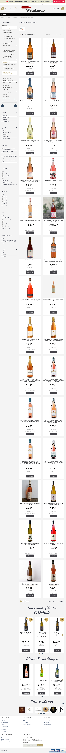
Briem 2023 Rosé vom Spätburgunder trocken (30, 61)
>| (27, 601)
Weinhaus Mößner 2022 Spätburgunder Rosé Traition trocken (53, 583)
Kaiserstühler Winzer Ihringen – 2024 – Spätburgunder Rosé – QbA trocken (53, 260)
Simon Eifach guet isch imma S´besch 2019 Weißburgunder (30, 544)
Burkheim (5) (5, 221)
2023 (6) (4, 202)
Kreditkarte (47, 724)
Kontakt (25, 720)
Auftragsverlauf (5, 739)
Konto (3, 737)
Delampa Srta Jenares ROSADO (53, 180)
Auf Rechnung (48, 720)
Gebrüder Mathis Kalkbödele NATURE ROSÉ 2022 (53, 221)
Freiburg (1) (5, 223)
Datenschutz (4, 722)
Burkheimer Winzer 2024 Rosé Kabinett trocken (53, 101)
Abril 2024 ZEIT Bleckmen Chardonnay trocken (26, 633)
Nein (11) (4, 256)
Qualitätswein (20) (6, 132)
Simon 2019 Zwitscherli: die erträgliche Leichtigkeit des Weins (53, 504)
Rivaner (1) (5, 177)
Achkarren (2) (5, 217)
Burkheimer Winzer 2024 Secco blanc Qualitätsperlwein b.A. (30, 141)
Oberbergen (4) (6, 228)
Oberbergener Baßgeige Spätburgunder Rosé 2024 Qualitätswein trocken (53, 340)
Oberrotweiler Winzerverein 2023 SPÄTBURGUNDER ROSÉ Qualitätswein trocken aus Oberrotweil (53, 380)
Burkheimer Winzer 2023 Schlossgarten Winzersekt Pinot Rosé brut (30, 101)
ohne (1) (4, 205)
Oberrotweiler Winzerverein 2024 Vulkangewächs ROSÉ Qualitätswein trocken (53, 462)
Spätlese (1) (5, 136)
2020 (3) (4, 198)
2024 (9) (4, 203)
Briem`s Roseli (26, 679)
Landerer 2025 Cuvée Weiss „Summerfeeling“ (41, 679)
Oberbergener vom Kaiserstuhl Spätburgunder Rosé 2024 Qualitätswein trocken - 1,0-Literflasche (30, 380)
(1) (3, 171)
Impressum (4, 728)
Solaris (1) (5, 180)
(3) (3, 194)
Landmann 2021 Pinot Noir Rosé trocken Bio (53, 300)
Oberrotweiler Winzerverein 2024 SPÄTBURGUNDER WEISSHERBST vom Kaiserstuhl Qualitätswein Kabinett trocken (30, 463)
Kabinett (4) (5, 130)
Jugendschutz (4, 726)
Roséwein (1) (5, 117)
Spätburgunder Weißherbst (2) (9, 184)
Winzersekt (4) (6, 138)
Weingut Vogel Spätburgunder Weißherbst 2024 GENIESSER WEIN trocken (30, 583)
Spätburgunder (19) (7, 182)
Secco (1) (4, 134)
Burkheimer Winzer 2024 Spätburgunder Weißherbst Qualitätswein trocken (30, 181)
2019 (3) (4, 196)
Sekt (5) (4, 119)
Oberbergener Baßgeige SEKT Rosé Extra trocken (30, 340)
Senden (40, 745)
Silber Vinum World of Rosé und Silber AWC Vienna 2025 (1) (9, 242)
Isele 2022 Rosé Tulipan (30, 260)
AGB (2, 724)
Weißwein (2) (5, 121)
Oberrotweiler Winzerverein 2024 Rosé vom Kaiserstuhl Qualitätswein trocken (30, 421)
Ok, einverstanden (59, 1)
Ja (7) (4, 254)
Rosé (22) (5, 115)
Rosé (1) (4, 178)
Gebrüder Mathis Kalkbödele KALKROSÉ (30, 220)
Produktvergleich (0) (30, 34)
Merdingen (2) (5, 226)
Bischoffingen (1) (6, 219)
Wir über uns (4, 720)
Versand (3, 729)
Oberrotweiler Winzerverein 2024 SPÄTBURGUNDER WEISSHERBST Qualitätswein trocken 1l (53, 421)
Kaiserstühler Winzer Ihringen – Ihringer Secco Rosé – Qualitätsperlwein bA (30, 300)
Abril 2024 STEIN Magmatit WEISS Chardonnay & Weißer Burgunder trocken (41, 634)
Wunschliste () (5, 741)
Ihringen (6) (5, 225)
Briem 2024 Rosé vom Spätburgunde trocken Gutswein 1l (53, 61)
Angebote (4, 25)
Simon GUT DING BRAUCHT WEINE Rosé (53, 544)
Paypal (46, 722)
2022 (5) (4, 200)
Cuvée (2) (5, 173)
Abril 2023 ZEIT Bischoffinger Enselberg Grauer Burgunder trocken (57, 634)
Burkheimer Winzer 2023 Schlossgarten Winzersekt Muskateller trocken (57, 680)
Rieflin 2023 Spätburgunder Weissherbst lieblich (30, 504)
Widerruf (3, 731)
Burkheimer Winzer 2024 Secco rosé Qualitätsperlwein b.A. (53, 141)
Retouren (25, 722)
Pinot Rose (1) (6, 175)
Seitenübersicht (27, 724)
